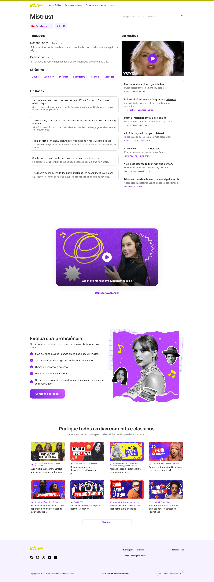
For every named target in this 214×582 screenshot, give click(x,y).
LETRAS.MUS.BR (36, 5)
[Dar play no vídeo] (153, 58)
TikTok (55, 557)
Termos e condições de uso (134, 555)
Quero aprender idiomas (133, 550)
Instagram (38, 557)
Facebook (32, 557)
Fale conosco (178, 550)
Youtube (49, 557)
